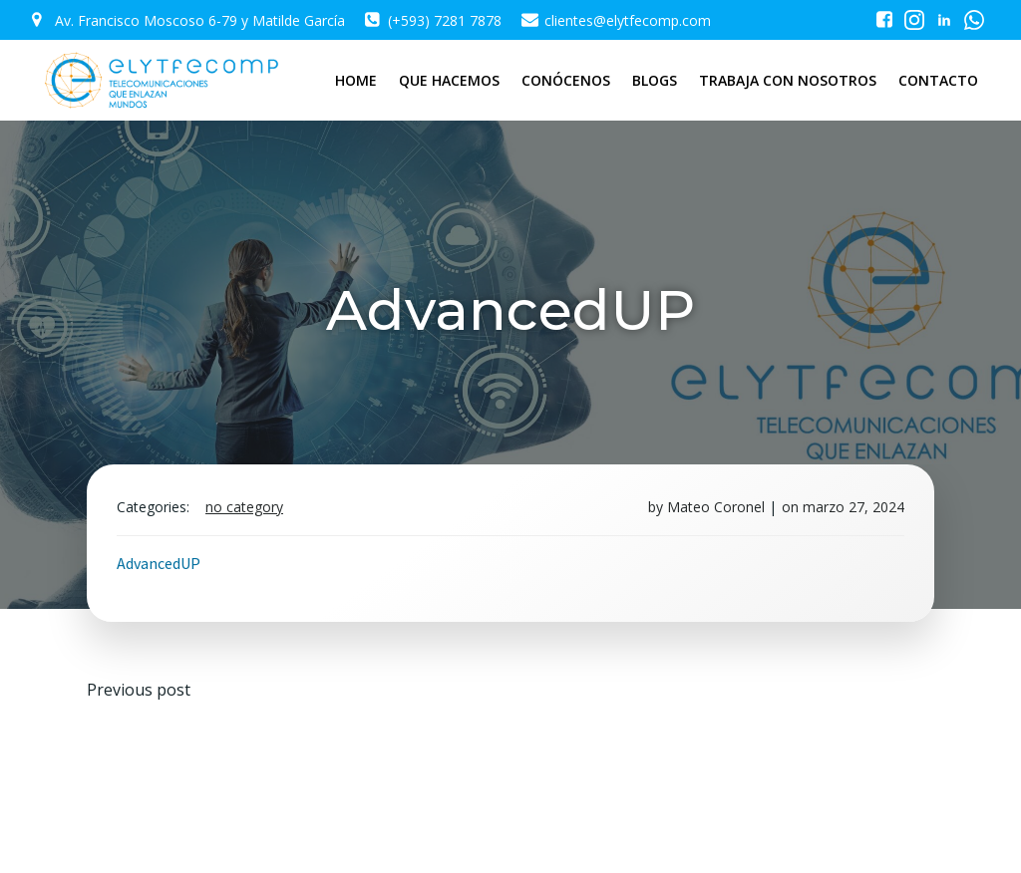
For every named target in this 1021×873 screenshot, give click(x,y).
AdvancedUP (158, 563)
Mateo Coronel (716, 506)
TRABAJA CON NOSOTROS (787, 80)
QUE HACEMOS (449, 80)
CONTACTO (938, 80)
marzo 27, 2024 (853, 506)
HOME (356, 80)
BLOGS (654, 80)
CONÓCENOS (565, 80)
